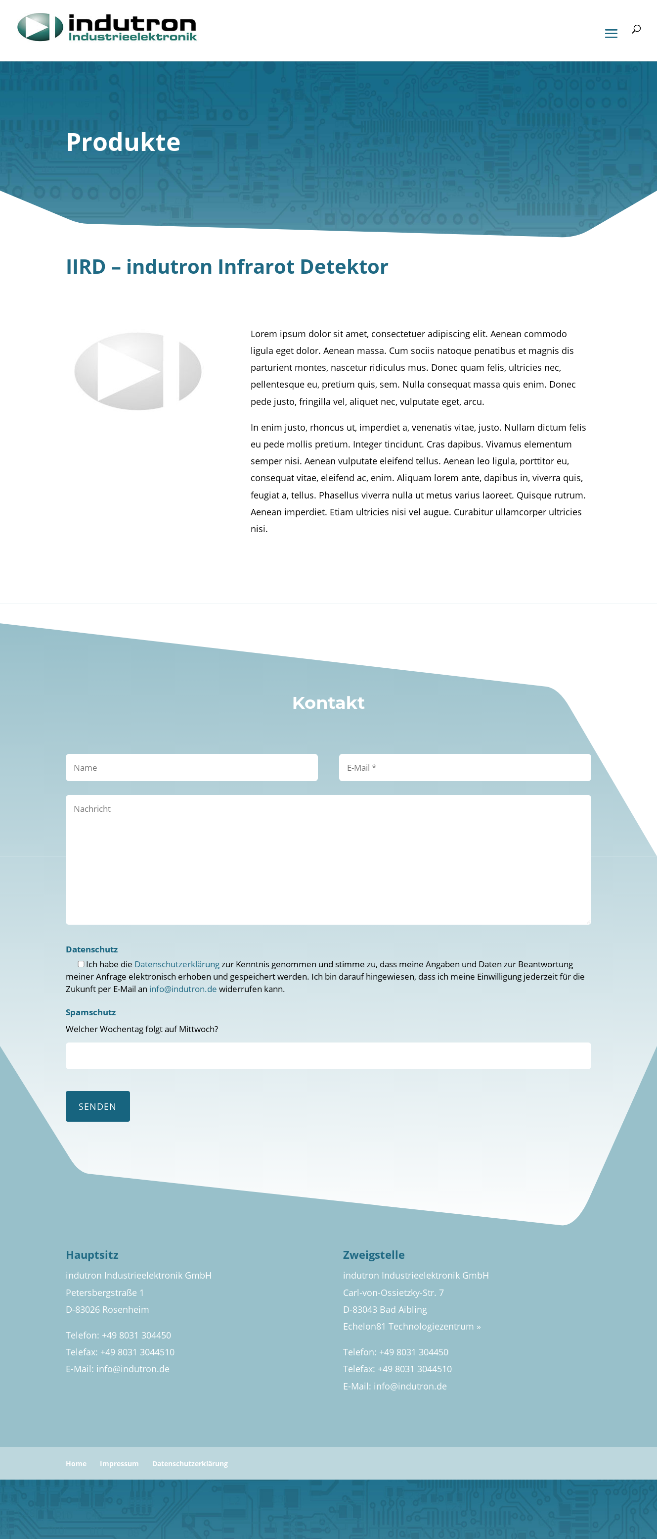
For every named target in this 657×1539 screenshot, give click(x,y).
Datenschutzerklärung (176, 964)
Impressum (119, 1463)
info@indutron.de (183, 988)
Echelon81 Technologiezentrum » (412, 1326)
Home (76, 1463)
